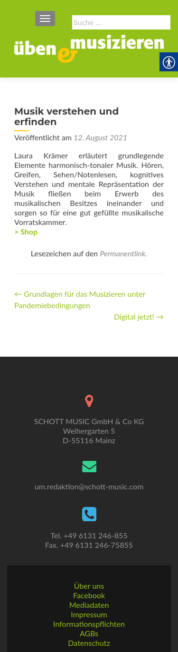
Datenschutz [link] (89, 642)
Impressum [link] (89, 614)
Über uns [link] (89, 585)
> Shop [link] (25, 231)
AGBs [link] (89, 633)
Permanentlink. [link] (123, 253)
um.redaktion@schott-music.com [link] (89, 486)
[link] (89, 47)
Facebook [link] (89, 595)
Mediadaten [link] (89, 604)
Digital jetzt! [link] (139, 316)
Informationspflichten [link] (89, 623)
